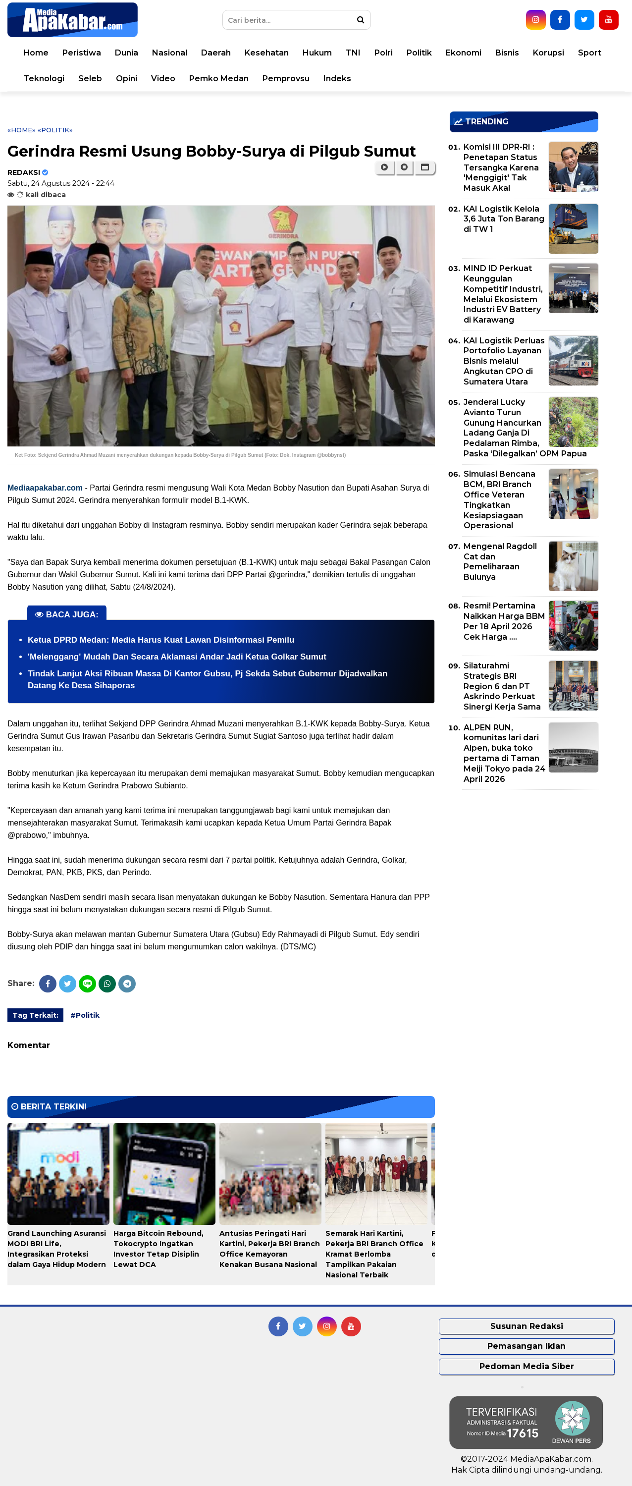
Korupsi (548, 52)
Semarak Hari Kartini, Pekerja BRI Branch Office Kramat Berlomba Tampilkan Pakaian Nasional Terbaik (374, 1254)
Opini (126, 78)
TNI (353, 52)
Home (36, 52)
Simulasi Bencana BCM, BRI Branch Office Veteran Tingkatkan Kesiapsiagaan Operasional (499, 499)
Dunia (126, 52)
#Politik (85, 1015)
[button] (425, 167)
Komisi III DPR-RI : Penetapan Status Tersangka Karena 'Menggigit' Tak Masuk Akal (501, 167)
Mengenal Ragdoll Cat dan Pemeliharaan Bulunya (500, 562)
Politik (419, 52)
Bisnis (507, 52)
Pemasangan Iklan (526, 1346)
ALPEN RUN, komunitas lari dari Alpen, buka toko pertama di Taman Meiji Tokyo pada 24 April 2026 (505, 753)
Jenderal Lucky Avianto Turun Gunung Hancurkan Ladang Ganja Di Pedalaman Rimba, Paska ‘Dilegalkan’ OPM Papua (525, 427)
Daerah (216, 52)
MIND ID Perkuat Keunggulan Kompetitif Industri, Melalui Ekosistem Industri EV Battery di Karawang (503, 294)
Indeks (337, 78)
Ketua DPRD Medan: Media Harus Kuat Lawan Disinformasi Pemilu (161, 640)
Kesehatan (267, 52)
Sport (589, 52)
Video (163, 78)
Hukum (317, 52)
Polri (383, 52)
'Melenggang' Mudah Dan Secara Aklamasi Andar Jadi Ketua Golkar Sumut (177, 656)
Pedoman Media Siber (526, 1366)
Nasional (169, 52)
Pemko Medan (219, 78)
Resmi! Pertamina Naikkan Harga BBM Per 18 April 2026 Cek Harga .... (504, 621)
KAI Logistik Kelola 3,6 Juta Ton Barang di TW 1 (504, 219)
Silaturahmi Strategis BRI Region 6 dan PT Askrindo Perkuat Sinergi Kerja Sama (502, 686)
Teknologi (43, 78)
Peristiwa (81, 52)
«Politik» (55, 130)
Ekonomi (463, 52)
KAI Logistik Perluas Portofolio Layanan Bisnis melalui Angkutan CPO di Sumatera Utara (504, 361)
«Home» (21, 130)
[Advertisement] (524, 867)
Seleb (90, 78)
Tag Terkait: (35, 1015)
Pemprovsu (286, 78)
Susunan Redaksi (526, 1326)
